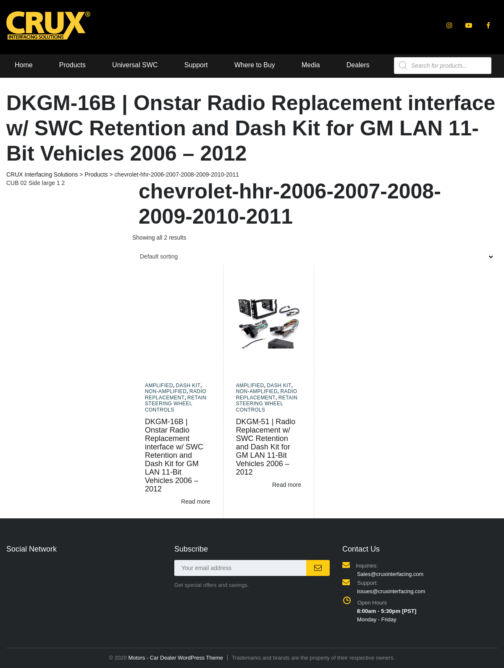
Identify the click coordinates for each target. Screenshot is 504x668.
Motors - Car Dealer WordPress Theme (175, 658)
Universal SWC (135, 65)
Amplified (159, 385)
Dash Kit (188, 385)
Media (311, 65)
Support (196, 65)
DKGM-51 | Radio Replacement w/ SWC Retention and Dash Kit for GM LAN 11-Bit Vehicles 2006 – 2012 (266, 446)
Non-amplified (165, 391)
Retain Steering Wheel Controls (176, 404)
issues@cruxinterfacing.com (391, 591)
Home (24, 65)
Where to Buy (254, 65)
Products (72, 65)
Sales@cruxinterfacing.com (390, 574)
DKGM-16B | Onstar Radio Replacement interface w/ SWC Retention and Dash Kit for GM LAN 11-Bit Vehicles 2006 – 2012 (174, 455)
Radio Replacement (175, 394)
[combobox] (315, 256)
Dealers (358, 65)
